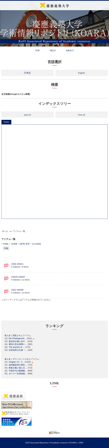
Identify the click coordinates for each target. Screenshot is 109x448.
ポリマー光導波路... (18, 373)
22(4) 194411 (17, 264)
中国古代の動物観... (18, 370)
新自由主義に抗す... (18, 341)
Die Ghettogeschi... (17, 338)
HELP (53, 50)
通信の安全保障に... (18, 344)
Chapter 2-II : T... (16, 362)
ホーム (5, 231)
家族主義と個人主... (18, 368)
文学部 (14, 244)
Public (6, 122)
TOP (37, 50)
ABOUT (70, 50)
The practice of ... (16, 347)
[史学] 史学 (25, 244)
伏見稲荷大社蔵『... (18, 350)
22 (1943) (36, 244)
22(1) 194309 (17, 290)
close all (81, 115)
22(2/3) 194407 (18, 277)
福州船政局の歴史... (18, 365)
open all (27, 115)
